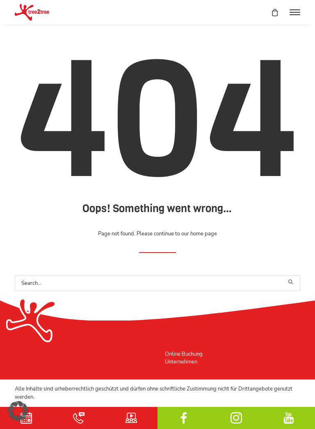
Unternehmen (181, 361)
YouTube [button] (288, 418)
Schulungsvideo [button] (131, 418)
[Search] (157, 283)
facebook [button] (184, 418)
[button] (295, 12)
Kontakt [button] (78, 418)
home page (203, 233)
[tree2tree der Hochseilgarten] (32, 12)
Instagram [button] (236, 418)
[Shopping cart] (271, 12)
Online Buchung (184, 353)
